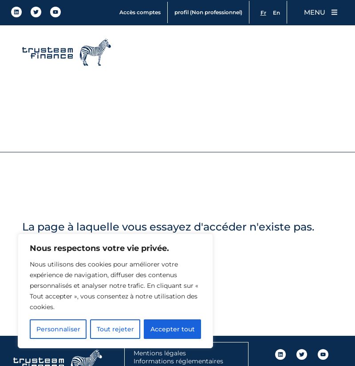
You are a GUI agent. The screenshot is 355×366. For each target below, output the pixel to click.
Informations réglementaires (178, 361)
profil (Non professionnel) (207, 12)
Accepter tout (172, 329)
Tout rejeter (115, 329)
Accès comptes (138, 12)
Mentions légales (160, 353)
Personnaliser (58, 329)
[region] (115, 291)
